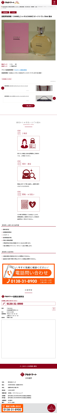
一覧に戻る (29, 106)
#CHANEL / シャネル (6, 79)
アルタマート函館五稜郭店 (20, 70)
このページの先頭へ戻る (28, 366)
